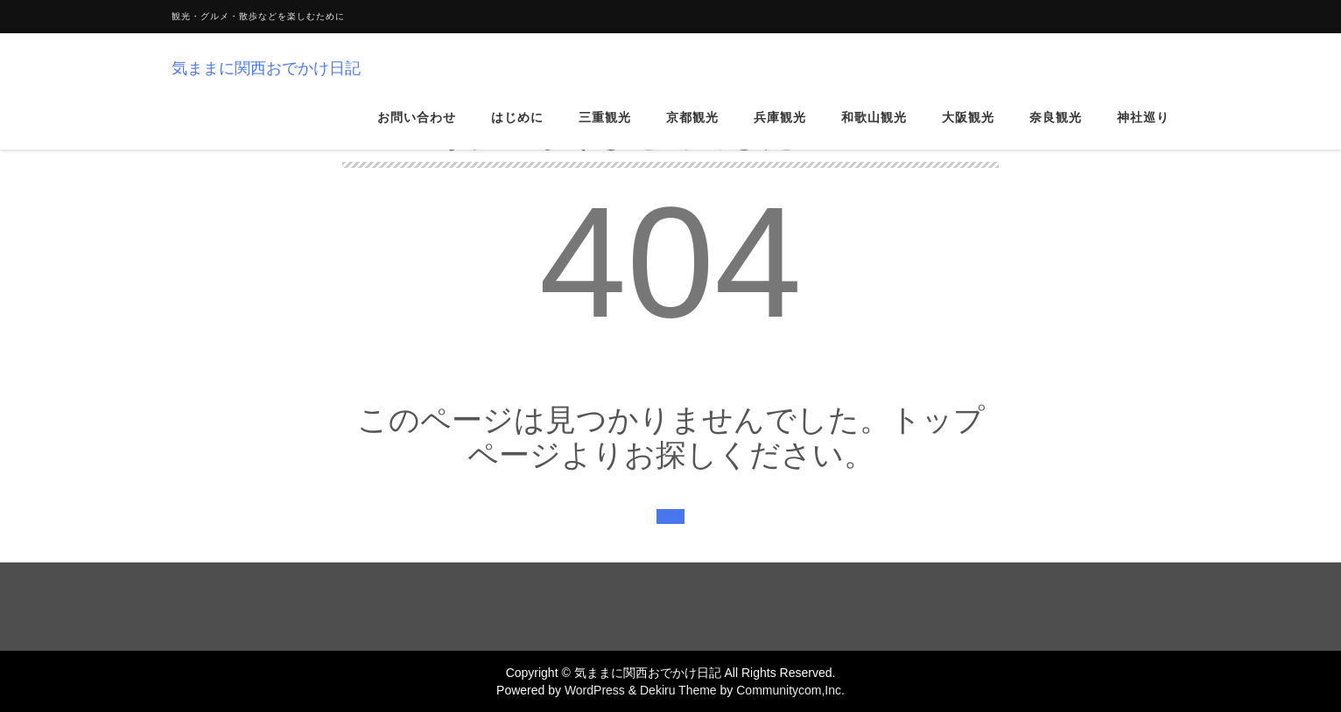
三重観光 (605, 130)
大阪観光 (968, 130)
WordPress (595, 690)
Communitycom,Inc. (790, 690)
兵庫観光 (780, 130)
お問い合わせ (416, 130)
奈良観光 (1055, 130)
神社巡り (1143, 130)
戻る (670, 516)
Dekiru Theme (678, 690)
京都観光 (692, 130)
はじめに (517, 130)
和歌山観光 (874, 130)
